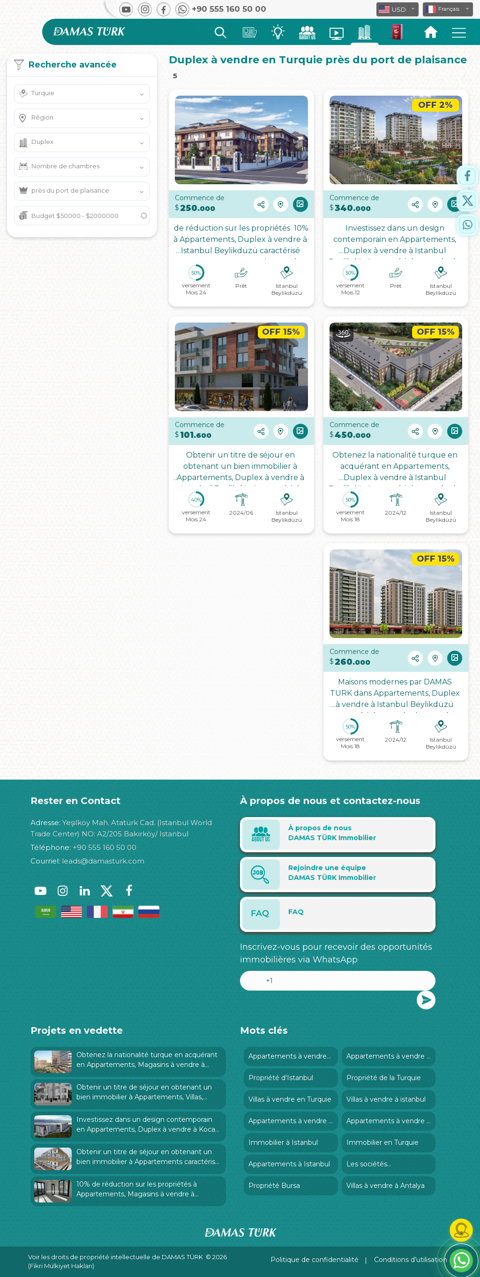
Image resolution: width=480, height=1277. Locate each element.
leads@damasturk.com (103, 860)
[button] (448, 9)
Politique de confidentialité (314, 1259)
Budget (75, 215)
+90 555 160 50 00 (104, 847)
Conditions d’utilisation (410, 1259)
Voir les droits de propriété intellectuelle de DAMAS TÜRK (115, 1257)
